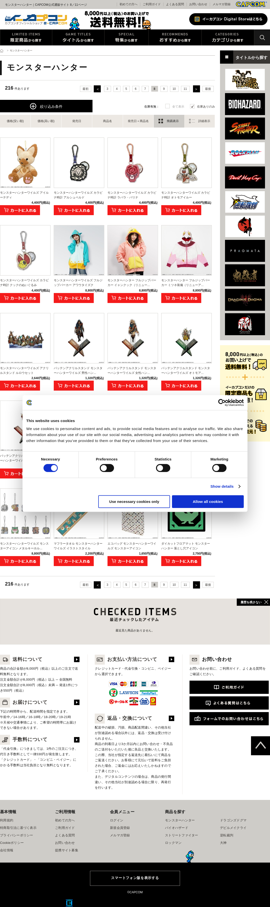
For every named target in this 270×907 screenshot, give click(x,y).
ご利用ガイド (65, 828)
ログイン (116, 820)
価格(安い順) (15, 121)
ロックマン (173, 843)
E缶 (69, 903)
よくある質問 (175, 4)
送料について (21, 659)
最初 (85, 89)
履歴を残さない (251, 602)
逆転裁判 (226, 835)
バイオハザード (176, 828)
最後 (208, 89)
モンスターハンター (180, 820)
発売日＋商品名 (138, 121)
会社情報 (6, 850)
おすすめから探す (175, 37)
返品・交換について (123, 718)
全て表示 (178, 106)
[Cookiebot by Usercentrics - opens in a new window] (222, 402)
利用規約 (6, 820)
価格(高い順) (46, 121)
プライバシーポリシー (16, 835)
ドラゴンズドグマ (233, 820)
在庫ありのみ (206, 106)
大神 (223, 843)
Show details (222, 486)
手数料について (24, 739)
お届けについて (24, 702)
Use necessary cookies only (134, 501)
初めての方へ (65, 820)
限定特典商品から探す (26, 37)
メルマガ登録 (221, 4)
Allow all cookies (208, 501)
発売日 (76, 121)
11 (185, 89)
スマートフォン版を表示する (135, 878)
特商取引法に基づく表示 (18, 828)
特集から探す (126, 37)
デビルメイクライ (233, 828)
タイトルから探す (78, 37)
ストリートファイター (181, 835)
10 (174, 89)
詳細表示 (204, 121)
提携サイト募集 (66, 850)
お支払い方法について (126, 659)
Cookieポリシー (12, 843)
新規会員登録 (120, 828)
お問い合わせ (198, 4)
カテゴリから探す (228, 37)
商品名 (107, 121)
